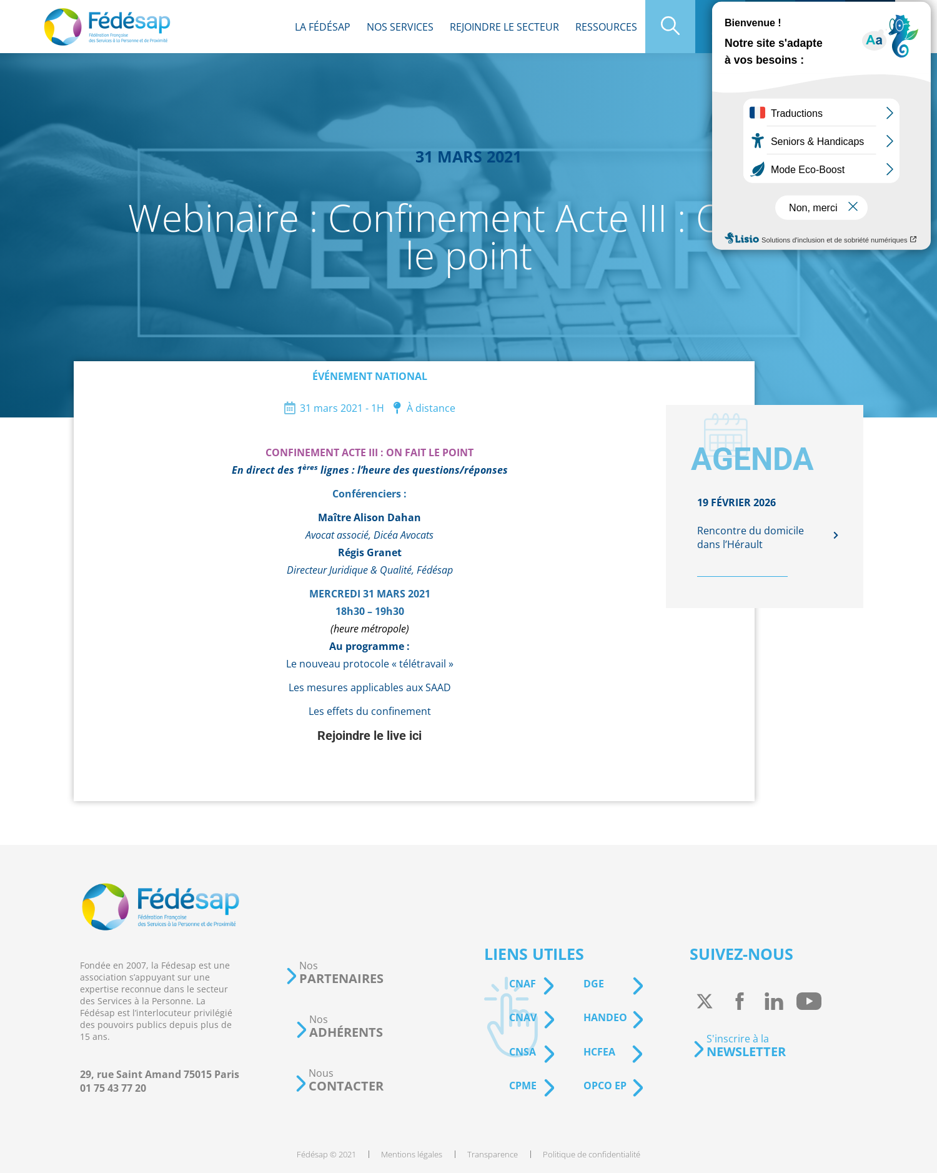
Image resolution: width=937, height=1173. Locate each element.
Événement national (369, 376)
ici (415, 735)
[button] (334, 973)
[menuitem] (323, 26)
